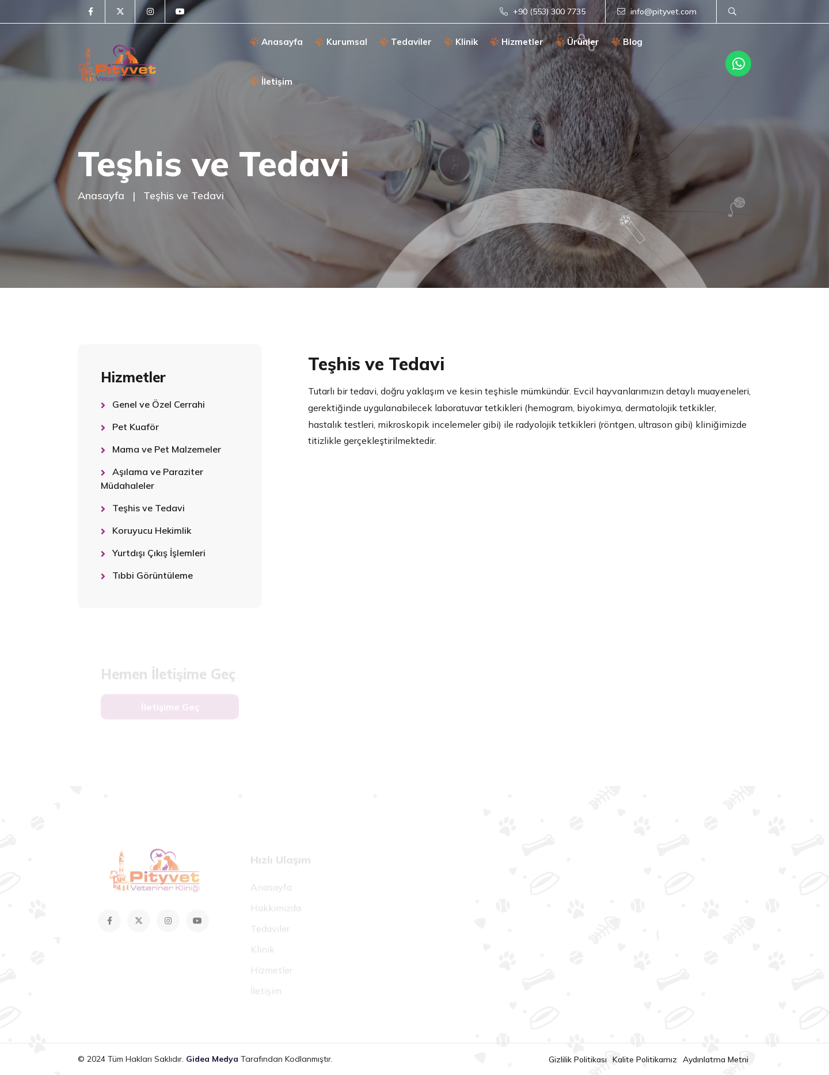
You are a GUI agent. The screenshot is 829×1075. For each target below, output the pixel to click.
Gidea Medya (213, 1059)
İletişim (271, 81)
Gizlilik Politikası (578, 1059)
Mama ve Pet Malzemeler (166, 449)
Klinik (461, 42)
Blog (627, 42)
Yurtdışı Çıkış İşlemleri (159, 553)
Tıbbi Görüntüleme (152, 575)
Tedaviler (406, 42)
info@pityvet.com (657, 11)
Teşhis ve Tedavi (148, 508)
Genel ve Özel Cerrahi (158, 404)
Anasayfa (276, 42)
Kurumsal (341, 42)
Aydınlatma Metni (715, 1059)
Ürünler (577, 42)
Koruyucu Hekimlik (151, 530)
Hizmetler (516, 42)
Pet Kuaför (135, 426)
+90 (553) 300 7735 (542, 11)
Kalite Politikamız (645, 1059)
